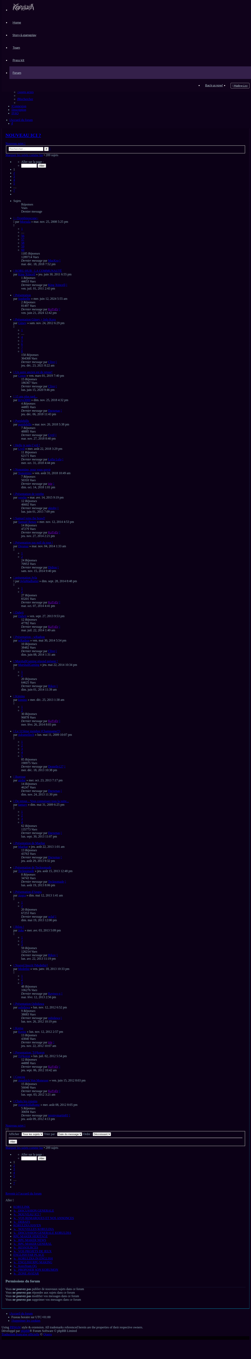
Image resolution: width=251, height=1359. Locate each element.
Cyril (51, 435)
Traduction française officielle (20, 1334)
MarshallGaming (28, 664)
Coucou (20, 1077)
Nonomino (24, 473)
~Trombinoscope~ (26, 218)
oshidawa (24, 1007)
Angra (22, 895)
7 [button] (14, 190)
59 (22, 246)
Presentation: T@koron (30, 1052)
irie (50, 483)
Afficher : (26, 1134)
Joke (21, 930)
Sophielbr (24, 298)
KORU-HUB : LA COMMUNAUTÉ (38, 270)
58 (22, 243)
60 (22, 250)
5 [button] (14, 183)
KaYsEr (53, 309)
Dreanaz (23, 546)
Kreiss (19, 1028)
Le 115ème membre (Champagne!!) (37, 731)
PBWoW (15, 1327)
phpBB (25, 1330)
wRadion (23, 640)
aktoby (52, 508)
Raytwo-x (54, 993)
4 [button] (14, 180)
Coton (22, 375)
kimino (22, 699)
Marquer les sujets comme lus (24, 155)
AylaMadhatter (29, 581)
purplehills (24, 424)
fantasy (22, 804)
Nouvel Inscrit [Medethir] (31, 965)
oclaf (51, 916)
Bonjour (20, 776)
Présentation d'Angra (28, 891)
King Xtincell (26, 274)
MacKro (53, 260)
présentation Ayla (26, 577)
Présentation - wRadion (30, 637)
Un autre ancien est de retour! (34, 372)
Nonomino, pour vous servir (33, 469)
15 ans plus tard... (26, 396)
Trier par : (63, 1134)
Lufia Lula (54, 459)
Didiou (52, 567)
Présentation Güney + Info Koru (35, 319)
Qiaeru (47, 1334)
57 (22, 239)
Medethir (24, 968)
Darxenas (54, 410)
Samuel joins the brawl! (30, 518)
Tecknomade (26, 871)
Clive (51, 362)
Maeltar (23, 846)
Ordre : (97, 1134)
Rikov (52, 686)
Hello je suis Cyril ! (27, 445)
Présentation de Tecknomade (33, 867)
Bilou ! (19, 926)
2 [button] (14, 173)
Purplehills (22, 420)
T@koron (24, 1056)
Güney (22, 323)
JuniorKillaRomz (29, 1104)
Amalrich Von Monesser (33, 1080)
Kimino (20, 696)
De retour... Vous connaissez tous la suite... (42, 801)
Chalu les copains (26, 1101)
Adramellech (26, 734)
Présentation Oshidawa (29, 1003)
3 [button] (14, 176)
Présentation (23, 295)
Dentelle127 (55, 766)
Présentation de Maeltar (30, 843)
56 (22, 235)
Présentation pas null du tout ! (34, 542)
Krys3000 (24, 400)
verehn (22, 497)
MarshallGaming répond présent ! (36, 661)
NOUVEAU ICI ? (23, 135)
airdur (21, 780)
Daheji (19, 612)
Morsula (25, 221)
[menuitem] (23, 10)
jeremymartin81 (58, 1115)
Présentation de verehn (29, 494)
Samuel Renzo (27, 521)
